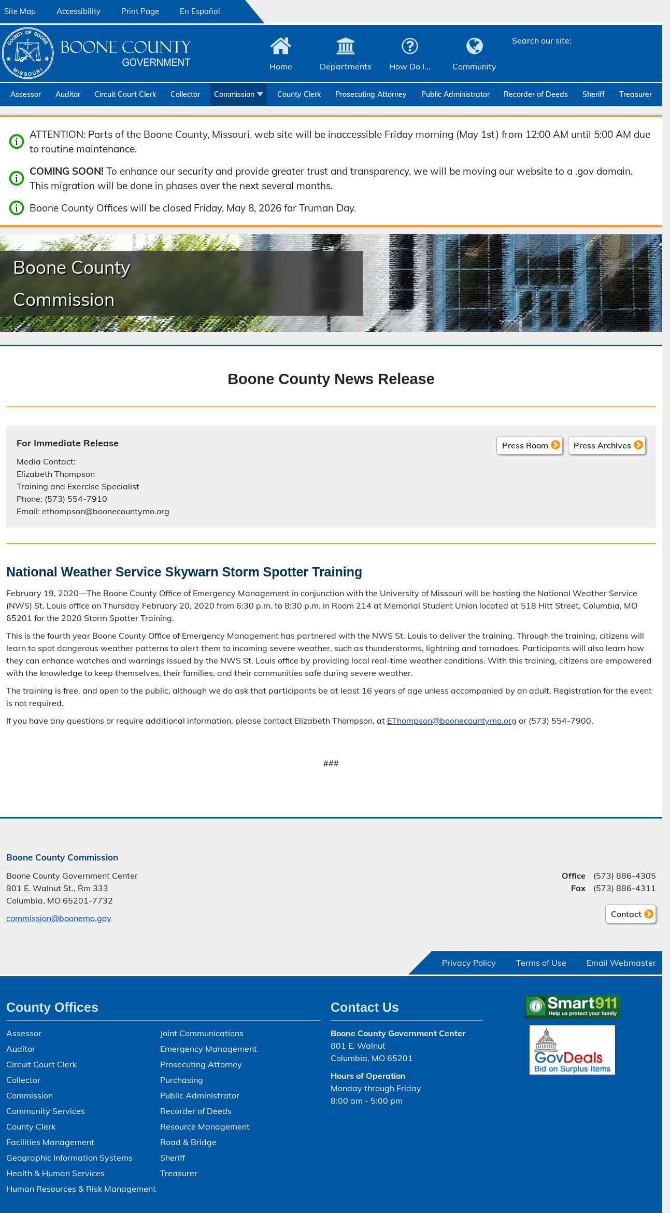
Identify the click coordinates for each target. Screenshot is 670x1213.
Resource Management (205, 1126)
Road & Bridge (188, 1142)
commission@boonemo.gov (58, 918)
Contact (623, 915)
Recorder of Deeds (536, 94)
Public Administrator (455, 94)
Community (474, 66)
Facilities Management (50, 1142)
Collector (185, 94)
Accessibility (78, 11)
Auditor (67, 94)
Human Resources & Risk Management (81, 1188)
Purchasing (181, 1080)
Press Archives (602, 445)
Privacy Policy (469, 962)
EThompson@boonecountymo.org (452, 720)
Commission (234, 94)
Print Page (140, 11)
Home (280, 66)
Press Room (525, 445)
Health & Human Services (55, 1173)
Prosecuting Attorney (371, 94)
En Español (200, 11)
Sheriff (593, 94)
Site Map (20, 11)
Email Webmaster (621, 962)
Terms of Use (541, 962)
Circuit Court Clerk (125, 94)
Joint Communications (202, 1033)
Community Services (45, 1111)
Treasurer (635, 94)
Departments (346, 66)
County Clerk (299, 94)
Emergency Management (208, 1048)
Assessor (25, 94)
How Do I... (410, 66)
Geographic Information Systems (69, 1157)
